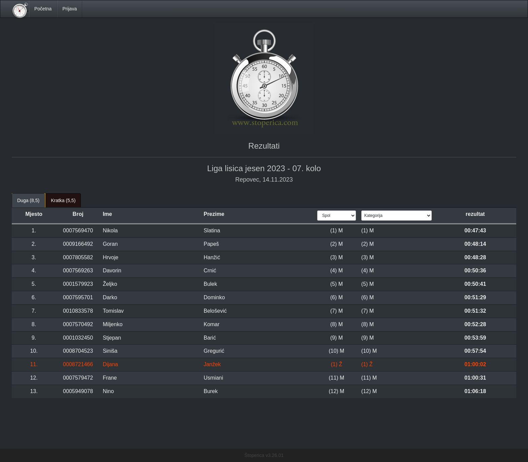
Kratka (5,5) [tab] (63, 200)
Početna (43, 8)
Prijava (69, 8)
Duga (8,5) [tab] (28, 200)
